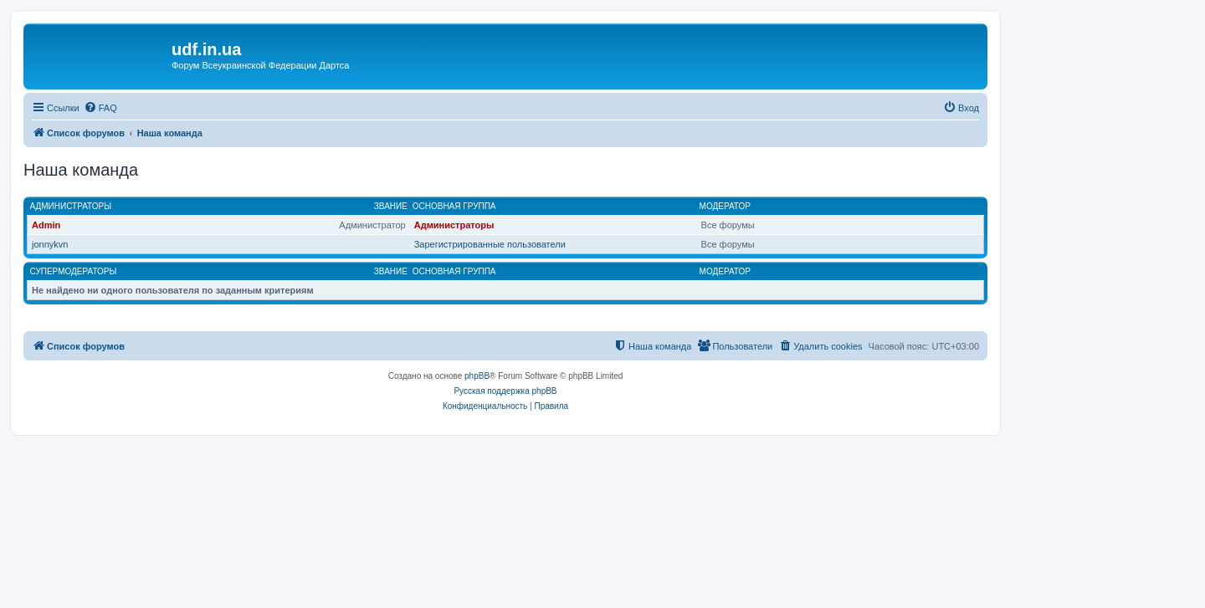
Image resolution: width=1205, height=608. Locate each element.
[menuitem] (100, 108)
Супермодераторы (73, 271)
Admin (46, 225)
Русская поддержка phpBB (505, 391)
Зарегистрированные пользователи (490, 244)
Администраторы (71, 206)
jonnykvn (50, 244)
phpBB (477, 376)
